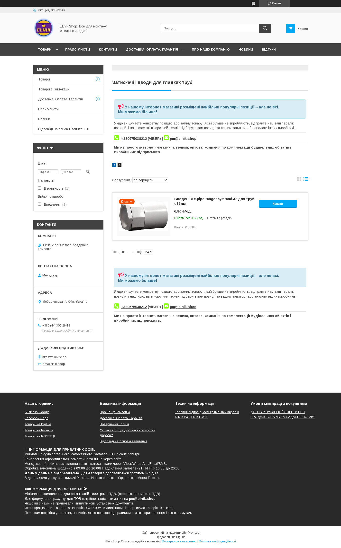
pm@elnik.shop (183, 139)
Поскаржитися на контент (179, 541)
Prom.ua (193, 532)
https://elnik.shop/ (54, 357)
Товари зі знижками (54, 89)
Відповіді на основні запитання (69, 62)
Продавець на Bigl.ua (170, 537)
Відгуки (269, 49)
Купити (278, 203)
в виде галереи (299, 180)
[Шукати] (265, 28)
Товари (45, 49)
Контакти (108, 49)
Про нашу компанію (211, 49)
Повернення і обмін (114, 424)
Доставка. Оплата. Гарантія (152, 49)
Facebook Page (36, 418)
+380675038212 (134, 139)
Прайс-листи (77, 49)
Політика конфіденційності (217, 541)
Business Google (37, 412)
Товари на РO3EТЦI (40, 436)
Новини (246, 49)
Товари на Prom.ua (39, 430)
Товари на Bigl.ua (38, 424)
